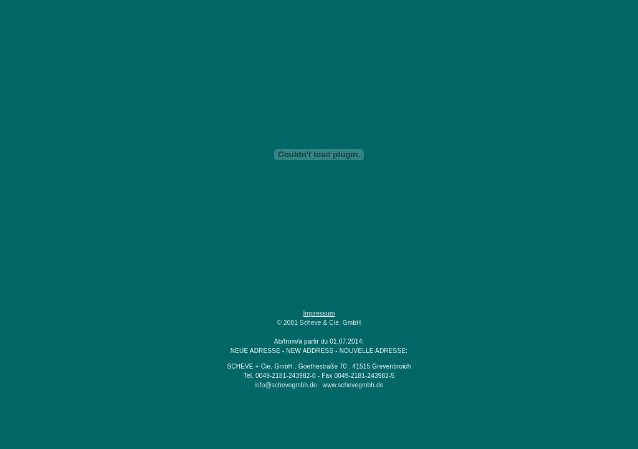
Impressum (319, 313)
